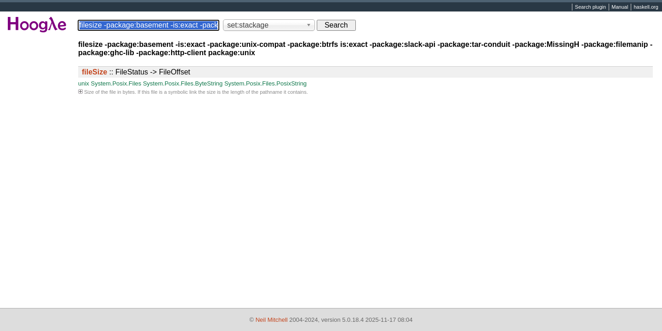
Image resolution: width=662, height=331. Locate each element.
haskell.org (645, 7)
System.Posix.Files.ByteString (183, 83)
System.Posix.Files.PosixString (265, 83)
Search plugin (590, 7)
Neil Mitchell (272, 319)
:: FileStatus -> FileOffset (136, 72)
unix (83, 83)
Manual (619, 7)
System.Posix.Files (116, 83)
